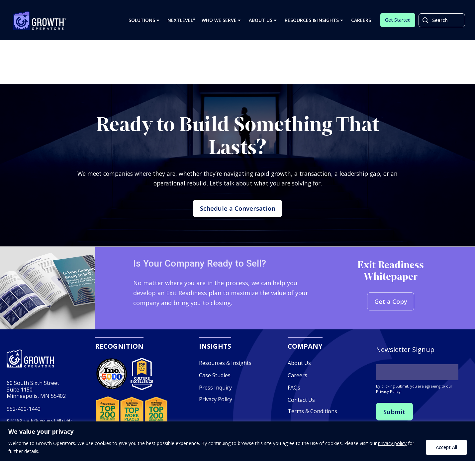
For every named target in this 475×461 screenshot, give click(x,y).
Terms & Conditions (312, 420)
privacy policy (392, 443)
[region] (237, 441)
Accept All (446, 447)
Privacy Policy (215, 408)
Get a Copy (390, 310)
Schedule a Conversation (238, 213)
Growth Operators (40, 22)
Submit (395, 420)
